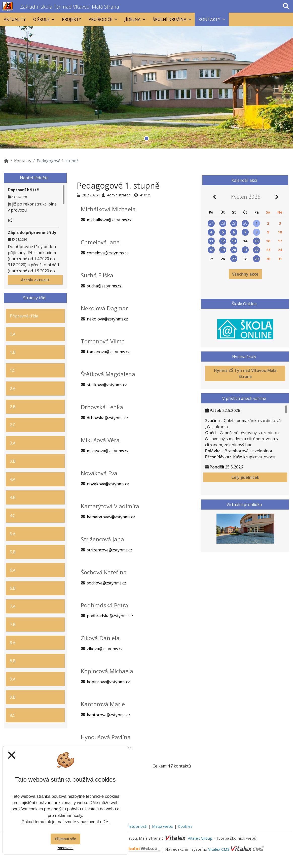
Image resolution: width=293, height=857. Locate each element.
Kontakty (22, 161)
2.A (12, 388)
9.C (12, 715)
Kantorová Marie (103, 704)
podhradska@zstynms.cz (110, 615)
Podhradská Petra (104, 605)
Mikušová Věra (100, 440)
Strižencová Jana (102, 539)
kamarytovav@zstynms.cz (111, 517)
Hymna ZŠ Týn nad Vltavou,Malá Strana (245, 373)
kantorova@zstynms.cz (108, 715)
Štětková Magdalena (108, 374)
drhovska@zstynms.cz (107, 418)
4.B (13, 497)
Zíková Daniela (100, 638)
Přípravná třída (24, 316)
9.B (13, 697)
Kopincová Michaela (107, 671)
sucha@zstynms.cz (104, 286)
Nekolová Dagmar (104, 308)
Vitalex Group (200, 838)
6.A (12, 570)
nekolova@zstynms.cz (107, 319)
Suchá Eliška (97, 275)
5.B (13, 552)
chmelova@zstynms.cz (107, 253)
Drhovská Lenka (102, 407)
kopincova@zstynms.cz (108, 682)
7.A (12, 606)
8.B (13, 661)
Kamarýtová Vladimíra (110, 506)
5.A (12, 534)
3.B (13, 461)
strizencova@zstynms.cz (109, 550)
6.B (13, 588)
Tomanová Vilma (103, 341)
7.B (13, 624)
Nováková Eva (99, 473)
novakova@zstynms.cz (108, 484)
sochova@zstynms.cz (106, 583)
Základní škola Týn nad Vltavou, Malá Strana (69, 6)
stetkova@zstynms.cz (107, 385)
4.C (12, 515)
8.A (12, 642)
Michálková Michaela (108, 209)
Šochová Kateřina (104, 572)
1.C (12, 370)
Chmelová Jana (100, 242)
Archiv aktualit (35, 280)
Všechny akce (245, 274)
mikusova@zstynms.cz (108, 451)
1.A (12, 334)
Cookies (185, 826)
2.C (12, 425)
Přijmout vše (65, 839)
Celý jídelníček (245, 477)
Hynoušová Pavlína (106, 737)
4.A (12, 479)
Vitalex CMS (219, 848)
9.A (12, 679)
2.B (13, 406)
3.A (12, 443)
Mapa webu (162, 826)
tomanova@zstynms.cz (108, 351)
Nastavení (65, 848)
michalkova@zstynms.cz (109, 220)
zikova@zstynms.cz (105, 649)
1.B (13, 352)
